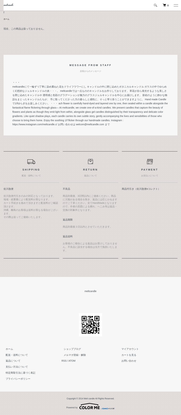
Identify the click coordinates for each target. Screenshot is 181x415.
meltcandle (8, 5)
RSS (64, 361)
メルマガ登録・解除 (73, 355)
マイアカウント (128, 349)
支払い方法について (15, 367)
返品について (11, 361)
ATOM (72, 361)
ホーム (7, 19)
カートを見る (126, 355)
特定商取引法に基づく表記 (18, 373)
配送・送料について (15, 355)
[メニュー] (175, 5)
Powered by (90, 406)
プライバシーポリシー (16, 379)
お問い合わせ (126, 361)
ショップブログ (70, 349)
